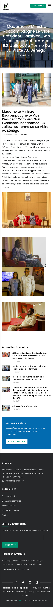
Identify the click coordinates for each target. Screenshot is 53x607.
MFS (19, 600)
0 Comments (22, 135)
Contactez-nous (16, 441)
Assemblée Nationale (13, 591)
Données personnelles (11, 501)
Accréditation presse (10, 510)
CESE (29, 591)
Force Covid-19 (38, 6)
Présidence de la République (16, 587)
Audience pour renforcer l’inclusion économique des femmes (29, 367)
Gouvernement (40, 587)
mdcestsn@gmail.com (13, 480)
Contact (5, 515)
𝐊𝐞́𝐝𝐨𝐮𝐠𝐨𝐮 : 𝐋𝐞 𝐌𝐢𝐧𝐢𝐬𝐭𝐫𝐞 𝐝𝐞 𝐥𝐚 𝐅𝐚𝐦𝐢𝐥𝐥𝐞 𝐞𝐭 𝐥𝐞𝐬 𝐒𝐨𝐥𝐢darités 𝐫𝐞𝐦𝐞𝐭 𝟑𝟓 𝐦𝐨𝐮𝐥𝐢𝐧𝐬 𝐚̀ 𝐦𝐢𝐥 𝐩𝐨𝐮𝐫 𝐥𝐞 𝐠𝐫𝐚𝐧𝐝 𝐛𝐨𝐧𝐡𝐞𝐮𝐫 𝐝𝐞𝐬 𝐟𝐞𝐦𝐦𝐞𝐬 (29, 356)
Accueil (23, 55)
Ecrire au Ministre (9, 496)
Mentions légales (9, 505)
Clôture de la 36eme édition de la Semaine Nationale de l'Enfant (28, 378)
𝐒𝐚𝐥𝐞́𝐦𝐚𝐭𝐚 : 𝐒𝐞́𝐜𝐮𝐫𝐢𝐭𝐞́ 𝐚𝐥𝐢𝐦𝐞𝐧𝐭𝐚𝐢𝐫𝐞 (24, 406)
